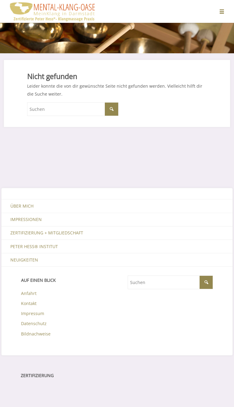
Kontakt (29, 303)
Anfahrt (29, 293)
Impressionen (26, 219)
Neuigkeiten (24, 260)
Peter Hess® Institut (34, 246)
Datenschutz (34, 323)
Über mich (22, 206)
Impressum (32, 313)
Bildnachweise (36, 334)
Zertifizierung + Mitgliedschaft (46, 233)
